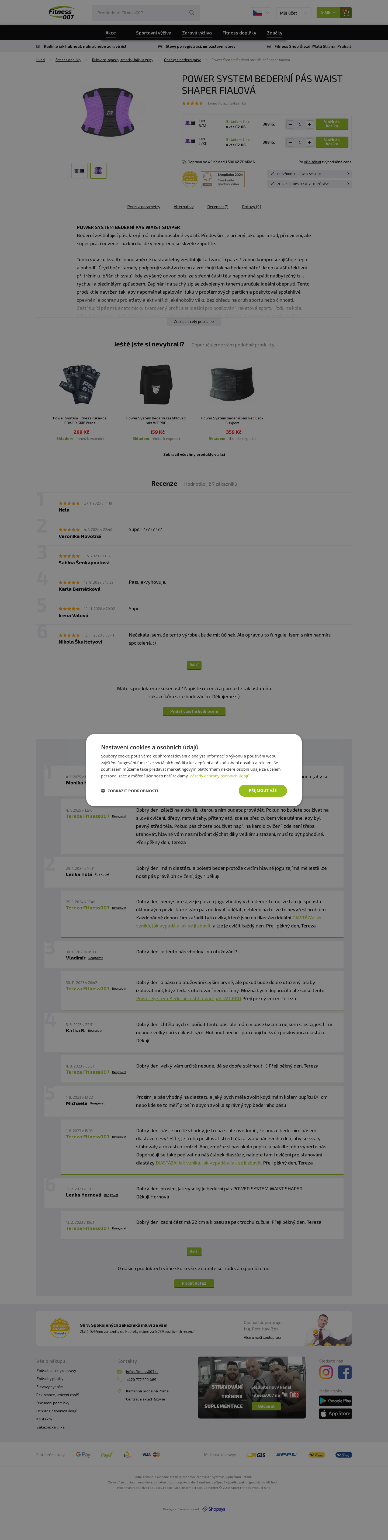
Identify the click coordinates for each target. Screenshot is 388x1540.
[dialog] (194, 770)
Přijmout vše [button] (263, 790)
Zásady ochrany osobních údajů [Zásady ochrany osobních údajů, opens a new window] (220, 775)
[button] (129, 790)
